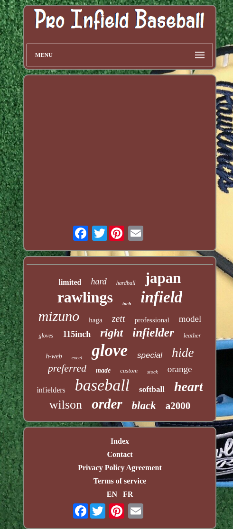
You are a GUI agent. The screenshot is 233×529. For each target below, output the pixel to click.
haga (95, 320)
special (149, 355)
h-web (54, 356)
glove (110, 350)
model (190, 319)
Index (120, 441)
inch (126, 303)
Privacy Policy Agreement (120, 468)
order (107, 403)
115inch (77, 334)
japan (163, 278)
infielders (51, 390)
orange (180, 369)
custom (129, 370)
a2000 (178, 405)
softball (152, 389)
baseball (102, 385)
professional (151, 320)
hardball (126, 283)
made (103, 370)
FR (128, 494)
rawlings (85, 297)
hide (183, 353)
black (144, 405)
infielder (153, 332)
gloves (45, 335)
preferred (67, 368)
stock (152, 371)
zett (118, 318)
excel (77, 357)
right (111, 333)
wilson (65, 404)
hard (98, 281)
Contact (119, 454)
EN (112, 494)
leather (192, 335)
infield (161, 297)
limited (69, 282)
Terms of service (119, 481)
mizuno (59, 316)
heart (188, 386)
